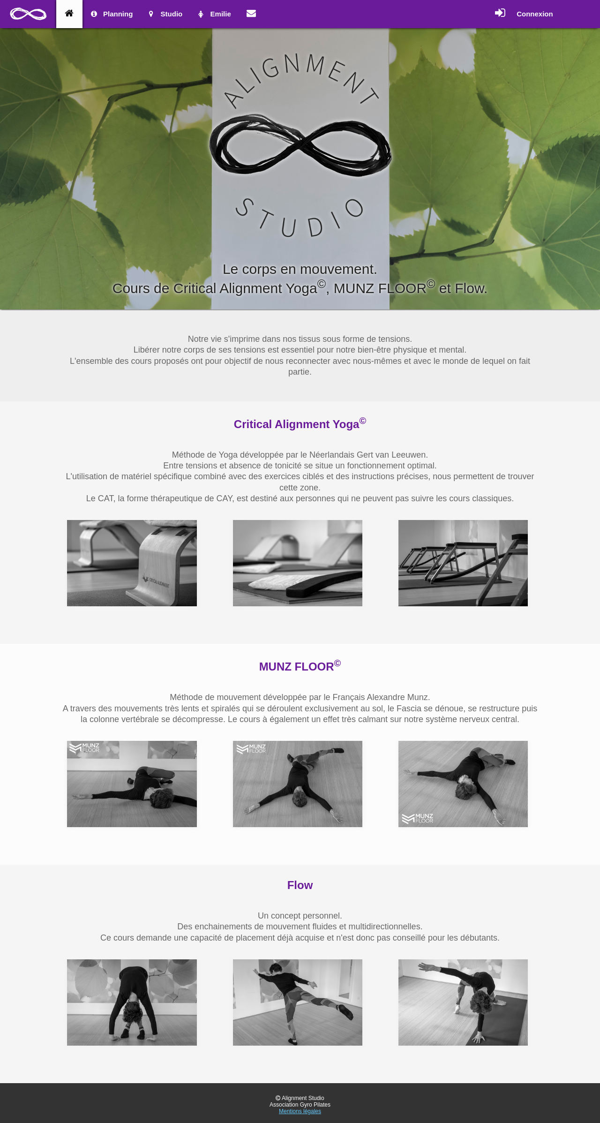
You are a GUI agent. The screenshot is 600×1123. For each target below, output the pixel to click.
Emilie (213, 14)
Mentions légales (300, 1111)
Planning (111, 14)
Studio (164, 14)
